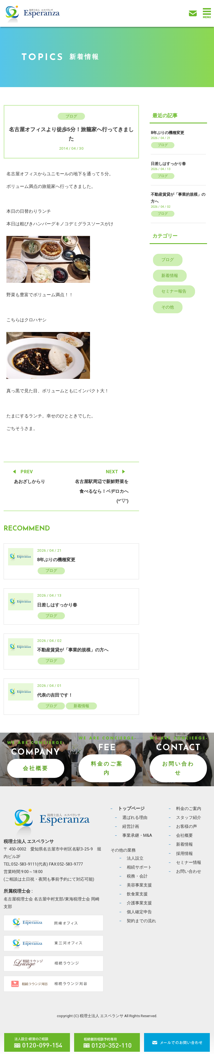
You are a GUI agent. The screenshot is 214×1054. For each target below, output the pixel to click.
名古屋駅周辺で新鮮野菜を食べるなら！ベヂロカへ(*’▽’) (101, 491)
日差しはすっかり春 (57, 605)
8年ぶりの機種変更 (56, 559)
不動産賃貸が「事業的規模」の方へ (72, 650)
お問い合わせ (178, 768)
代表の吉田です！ (55, 695)
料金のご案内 (107, 768)
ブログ (71, 116)
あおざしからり (29, 481)
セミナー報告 (173, 291)
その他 (167, 307)
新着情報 (81, 706)
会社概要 (35, 768)
